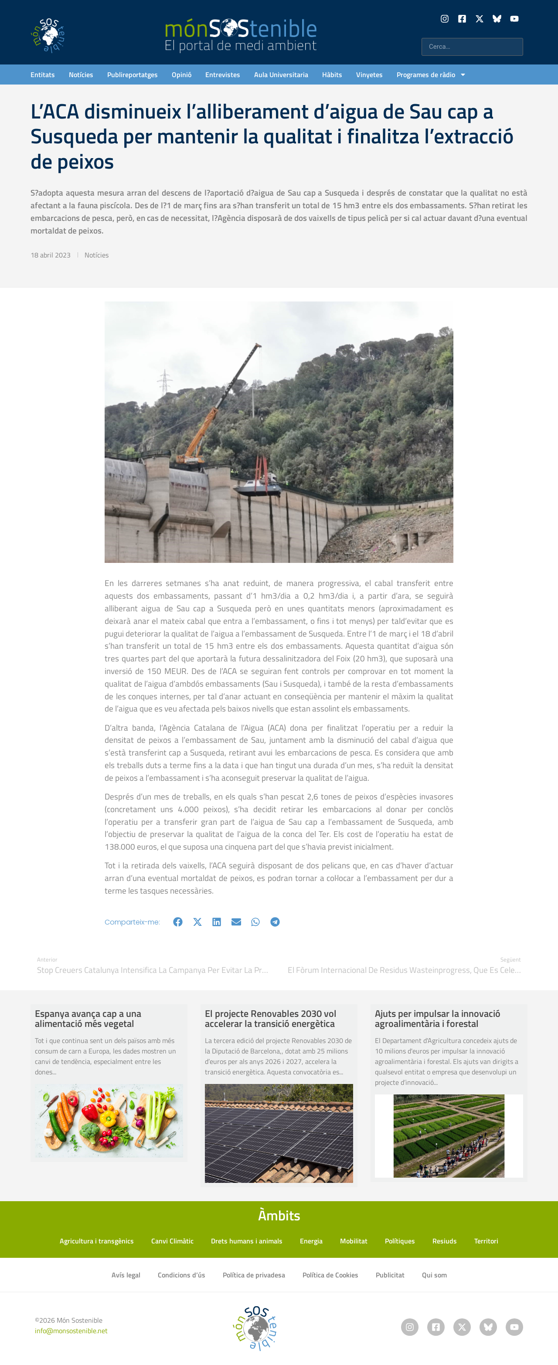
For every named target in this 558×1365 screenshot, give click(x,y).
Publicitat (390, 1275)
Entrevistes (222, 74)
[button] (178, 922)
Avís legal (126, 1275)
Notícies (81, 74)
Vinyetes (369, 74)
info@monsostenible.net (71, 1330)
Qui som (434, 1275)
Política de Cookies (330, 1275)
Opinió (181, 74)
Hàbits (332, 74)
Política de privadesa (254, 1275)
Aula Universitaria (281, 74)
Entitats (43, 74)
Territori (486, 1241)
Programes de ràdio (431, 74)
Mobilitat (353, 1241)
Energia (311, 1241)
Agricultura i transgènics (97, 1241)
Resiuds (444, 1241)
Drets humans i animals (246, 1241)
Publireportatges (132, 74)
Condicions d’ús (181, 1275)
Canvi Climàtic (172, 1241)
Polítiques (400, 1241)
